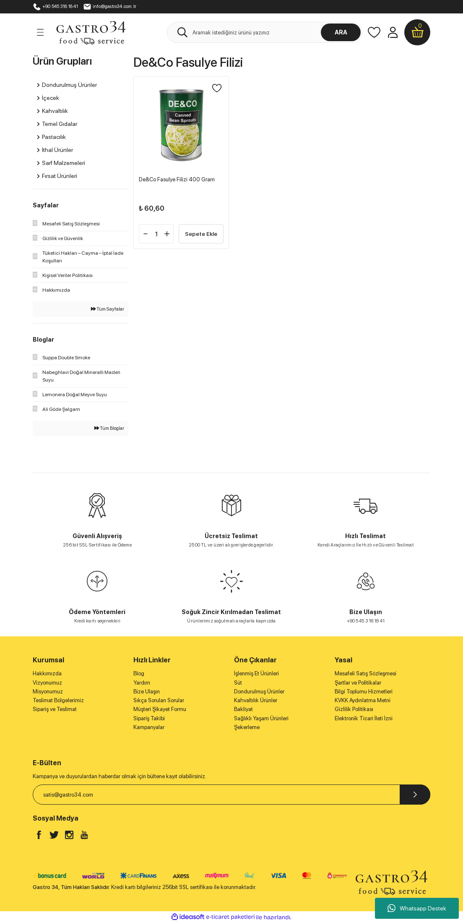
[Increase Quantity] (166, 234)
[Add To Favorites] (217, 88)
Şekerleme (247, 727)
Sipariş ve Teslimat (55, 709)
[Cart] (417, 32)
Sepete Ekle (201, 233)
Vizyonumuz (47, 682)
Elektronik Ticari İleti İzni (364, 718)
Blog (138, 673)
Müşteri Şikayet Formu (159, 709)
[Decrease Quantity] (145, 234)
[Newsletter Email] (231, 794)
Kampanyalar (148, 727)
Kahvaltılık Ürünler (255, 700)
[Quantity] (156, 234)
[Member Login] (392, 32)
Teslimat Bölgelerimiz (58, 700)
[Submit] (415, 794)
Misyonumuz (48, 691)
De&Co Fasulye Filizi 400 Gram (177, 179)
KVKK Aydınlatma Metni (362, 700)
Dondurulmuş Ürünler (259, 691)
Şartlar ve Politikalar (358, 682)
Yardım (141, 682)
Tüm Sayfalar (107, 309)
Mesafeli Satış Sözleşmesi (365, 673)
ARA (341, 32)
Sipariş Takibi (149, 718)
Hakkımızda (47, 673)
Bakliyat (243, 709)
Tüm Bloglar (109, 428)
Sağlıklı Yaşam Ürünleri (261, 718)
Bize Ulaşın (146, 691)
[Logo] (90, 32)
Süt (238, 682)
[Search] (264, 32)
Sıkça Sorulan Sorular (158, 700)
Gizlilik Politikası (354, 709)
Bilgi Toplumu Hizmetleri (364, 691)
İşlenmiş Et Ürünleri (256, 673)
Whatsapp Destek (417, 908)
